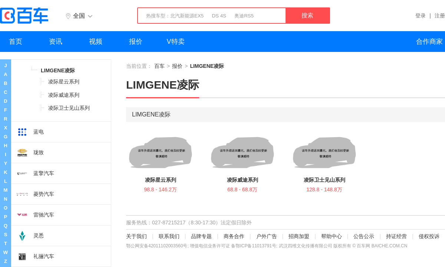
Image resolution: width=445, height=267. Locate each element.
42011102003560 (165, 245)
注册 (440, 16)
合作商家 (429, 41)
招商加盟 (299, 236)
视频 (95, 41)
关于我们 (136, 236)
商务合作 (234, 236)
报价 (135, 41)
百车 (159, 66)
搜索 (307, 15)
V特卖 (176, 41)
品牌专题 (201, 236)
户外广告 (266, 236)
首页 (15, 41)
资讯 (55, 41)
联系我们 (169, 236)
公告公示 (363, 236)
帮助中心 (331, 236)
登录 (420, 16)
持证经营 (396, 236)
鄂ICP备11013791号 (255, 245)
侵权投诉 (429, 236)
